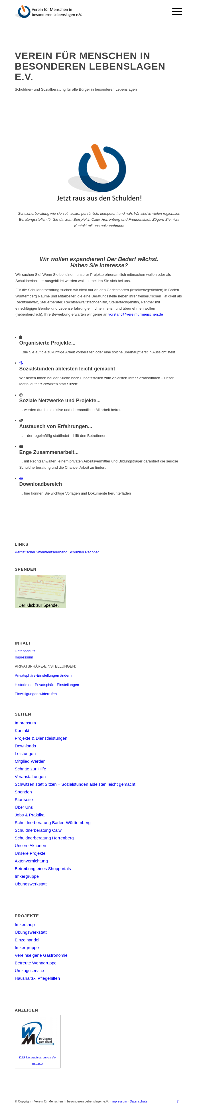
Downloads (25, 745)
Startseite (24, 799)
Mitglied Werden (30, 761)
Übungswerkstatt (31, 883)
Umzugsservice (29, 970)
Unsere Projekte (30, 853)
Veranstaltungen (30, 776)
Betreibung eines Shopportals (43, 868)
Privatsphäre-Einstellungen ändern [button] (43, 675)
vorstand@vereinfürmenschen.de (136, 314)
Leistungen (25, 753)
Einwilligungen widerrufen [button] (36, 694)
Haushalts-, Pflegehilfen (37, 978)
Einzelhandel (27, 939)
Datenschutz (25, 651)
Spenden (23, 791)
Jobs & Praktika (29, 814)
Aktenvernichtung (31, 860)
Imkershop (25, 924)
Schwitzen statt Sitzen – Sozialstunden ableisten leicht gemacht (75, 784)
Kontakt (22, 730)
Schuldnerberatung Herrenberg (44, 837)
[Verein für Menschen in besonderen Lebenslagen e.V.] (82, 11)
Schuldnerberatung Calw (38, 830)
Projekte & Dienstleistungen (41, 738)
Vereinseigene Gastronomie (41, 955)
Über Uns (24, 807)
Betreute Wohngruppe (36, 962)
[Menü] (174, 11)
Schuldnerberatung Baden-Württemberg (53, 822)
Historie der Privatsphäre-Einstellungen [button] (47, 685)
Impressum (24, 657)
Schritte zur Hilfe (30, 768)
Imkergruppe (27, 876)
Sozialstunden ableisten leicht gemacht (71, 369)
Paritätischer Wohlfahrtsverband (41, 552)
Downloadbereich (44, 484)
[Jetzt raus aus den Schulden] (100, 172)
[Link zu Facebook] (178, 1101)
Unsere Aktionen (30, 845)
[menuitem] (174, 11)
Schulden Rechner (83, 552)
